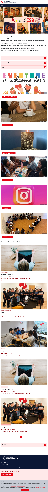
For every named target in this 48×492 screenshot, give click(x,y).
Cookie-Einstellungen (17, 467)
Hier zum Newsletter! (7, 474)
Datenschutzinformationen (40, 487)
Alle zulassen (25, 490)
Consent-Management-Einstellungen (18, 486)
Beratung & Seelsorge (7, 125)
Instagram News (6, 208)
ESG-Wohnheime (4, 464)
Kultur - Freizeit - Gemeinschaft (9, 96)
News (3, 67)
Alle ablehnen (43, 490)
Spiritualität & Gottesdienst (9, 153)
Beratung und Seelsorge (7, 62)
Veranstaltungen (5, 58)
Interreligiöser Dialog (7, 236)
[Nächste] (29, 437)
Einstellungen (34, 490)
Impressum (3, 467)
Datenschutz (9, 467)
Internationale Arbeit (7, 180)
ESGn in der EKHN (4, 462)
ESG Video (4, 444)
